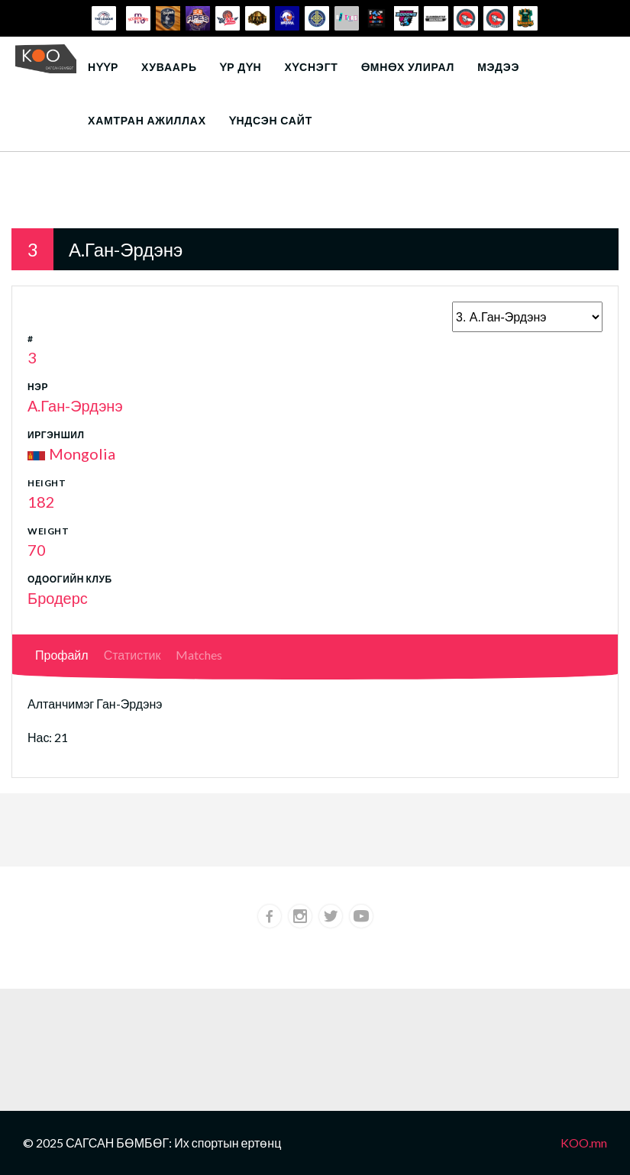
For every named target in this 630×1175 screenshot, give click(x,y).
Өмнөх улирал (407, 66)
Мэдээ (498, 66)
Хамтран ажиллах (147, 120)
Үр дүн (241, 66)
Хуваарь (169, 66)
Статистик (132, 654)
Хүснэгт (311, 66)
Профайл (62, 654)
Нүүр (103, 66)
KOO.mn (584, 1142)
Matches (199, 654)
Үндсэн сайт (270, 120)
